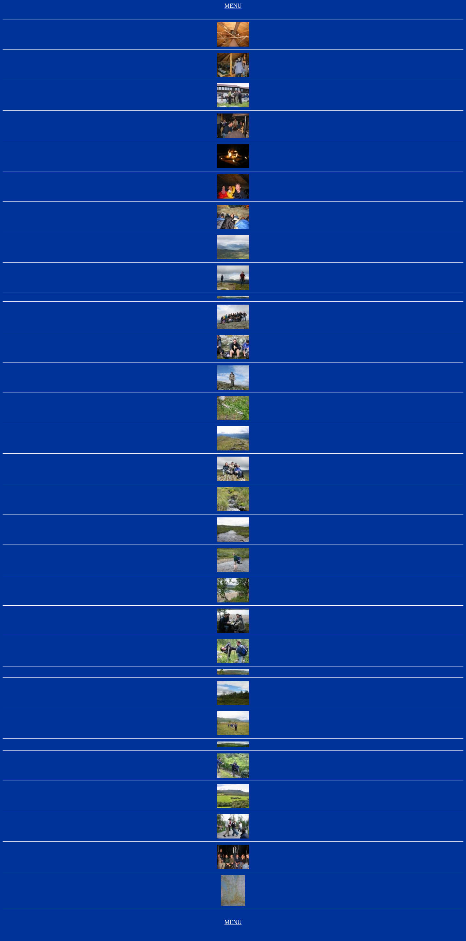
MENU (233, 6)
